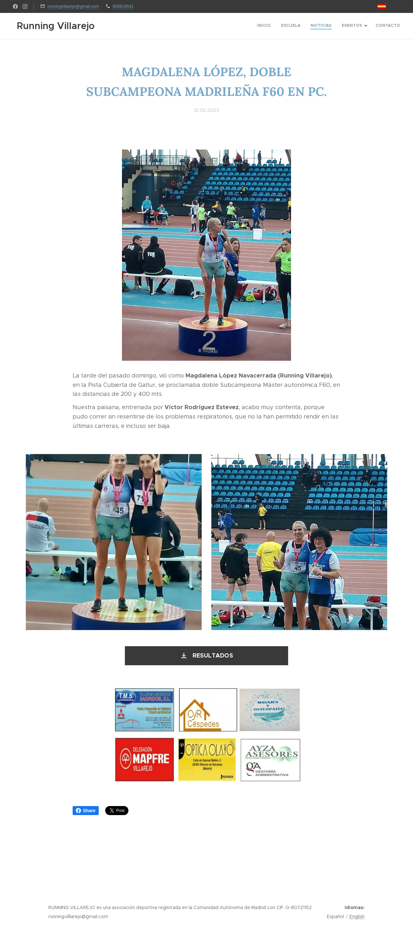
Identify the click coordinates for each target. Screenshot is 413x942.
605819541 (123, 6)
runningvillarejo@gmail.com (73, 6)
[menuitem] (357, 26)
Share (86, 810)
